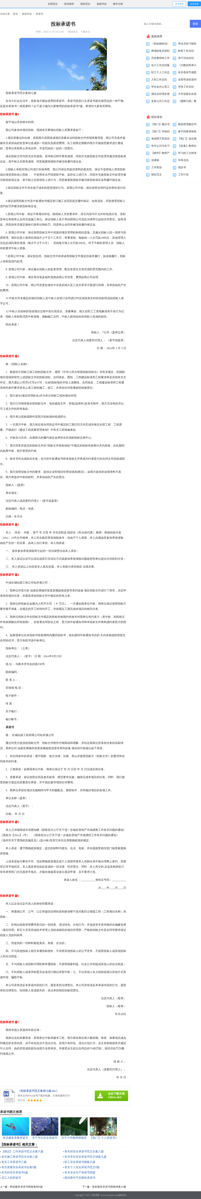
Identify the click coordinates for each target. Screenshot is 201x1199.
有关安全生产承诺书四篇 (79, 1172)
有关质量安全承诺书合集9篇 (18, 1167)
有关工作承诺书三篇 (14, 1161)
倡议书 (182, 167)
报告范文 (85, 4)
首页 (15, 14)
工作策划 (156, 167)
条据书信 (102, 4)
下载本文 (85, 31)
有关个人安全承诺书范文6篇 (82, 1167)
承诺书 (39, 14)
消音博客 (95, 1195)
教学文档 (118, 4)
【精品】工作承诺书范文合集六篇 (22, 1151)
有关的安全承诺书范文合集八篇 (84, 1151)
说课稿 (155, 160)
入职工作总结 (159, 79)
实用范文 (53, 4)
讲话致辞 (69, 4)
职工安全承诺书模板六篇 (79, 1161)
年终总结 (183, 160)
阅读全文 (73, 31)
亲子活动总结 (186, 58)
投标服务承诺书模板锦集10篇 (109, 1186)
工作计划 (183, 174)
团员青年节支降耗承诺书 (79, 1177)
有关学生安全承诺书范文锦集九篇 (85, 1156)
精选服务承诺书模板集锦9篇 (26, 1186)
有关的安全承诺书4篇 (14, 1172)
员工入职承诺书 (11, 1177)
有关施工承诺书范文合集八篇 (19, 1156)
